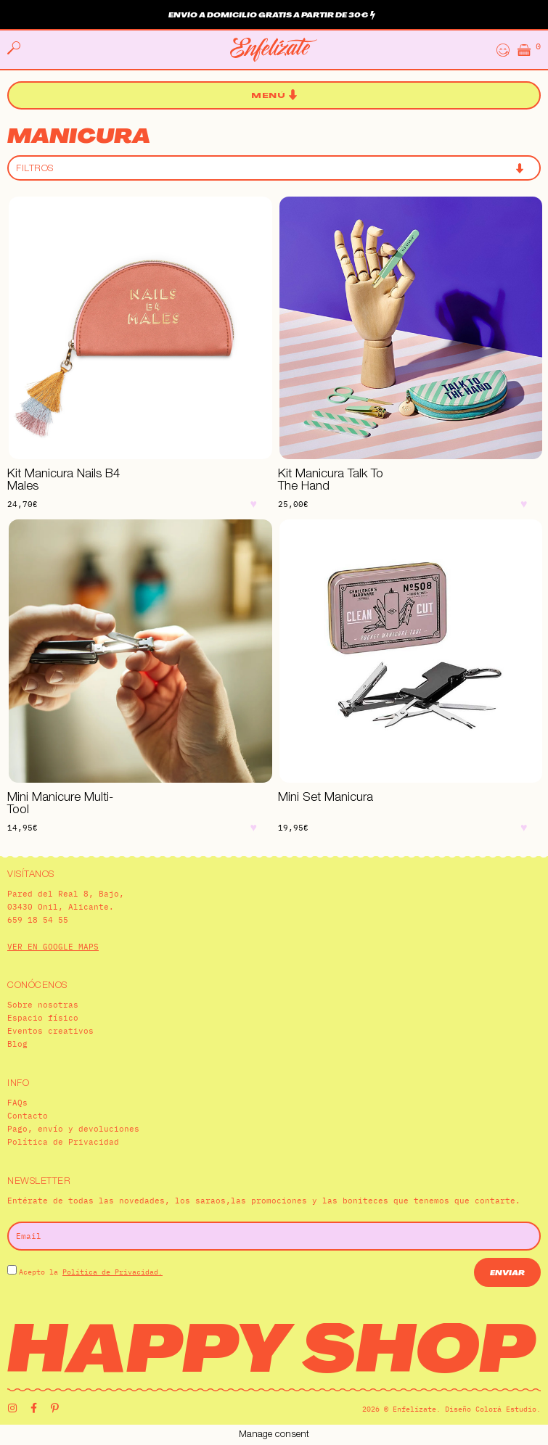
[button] (274, 95)
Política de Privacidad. (112, 1272)
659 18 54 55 (37, 920)
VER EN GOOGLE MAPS (53, 947)
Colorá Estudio (505, 1409)
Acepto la (91, 1272)
